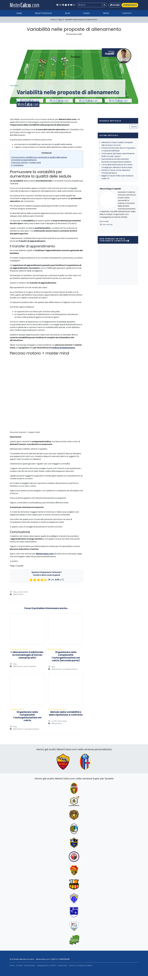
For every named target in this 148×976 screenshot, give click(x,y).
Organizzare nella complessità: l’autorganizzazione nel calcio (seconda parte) (66, 656)
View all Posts (107, 224)
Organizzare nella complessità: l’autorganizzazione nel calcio (27, 716)
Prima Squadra (30, 666)
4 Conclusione (17, 165)
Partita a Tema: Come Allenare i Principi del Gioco (115, 171)
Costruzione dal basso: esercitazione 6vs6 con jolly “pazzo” (117, 155)
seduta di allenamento (63, 347)
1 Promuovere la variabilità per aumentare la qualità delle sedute (39, 157)
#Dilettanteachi (43, 13)
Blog (67, 13)
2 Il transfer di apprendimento (24, 160)
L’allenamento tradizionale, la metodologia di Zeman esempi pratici (27, 654)
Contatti (127, 13)
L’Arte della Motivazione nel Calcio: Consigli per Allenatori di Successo (117, 166)
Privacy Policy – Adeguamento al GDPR (40, 965)
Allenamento (18, 594)
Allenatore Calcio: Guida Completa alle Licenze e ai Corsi (117, 143)
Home (19, 13)
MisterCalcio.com (45, 553)
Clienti (86, 13)
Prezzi (106, 13)
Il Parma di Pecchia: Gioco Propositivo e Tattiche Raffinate (118, 149)
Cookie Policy (62, 965)
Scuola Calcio (22, 592)
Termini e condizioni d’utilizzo (80, 965)
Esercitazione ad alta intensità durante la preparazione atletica (116, 160)
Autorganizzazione (70, 669)
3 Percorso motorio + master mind (26, 162)
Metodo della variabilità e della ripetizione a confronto (66, 713)
